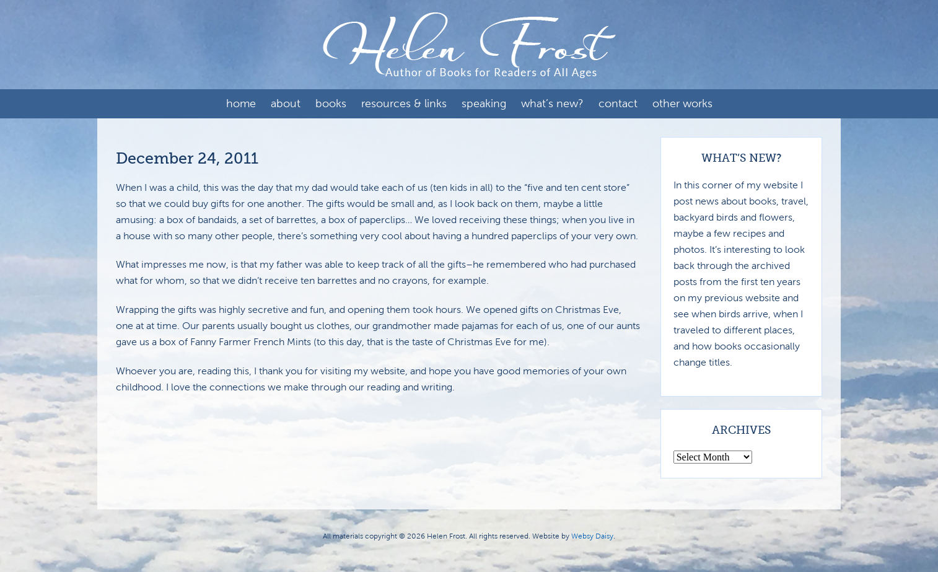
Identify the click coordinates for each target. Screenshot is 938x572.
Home (241, 103)
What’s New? (552, 103)
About (285, 103)
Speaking (484, 103)
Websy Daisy (592, 536)
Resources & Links (404, 103)
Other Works (682, 103)
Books (330, 103)
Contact (618, 103)
